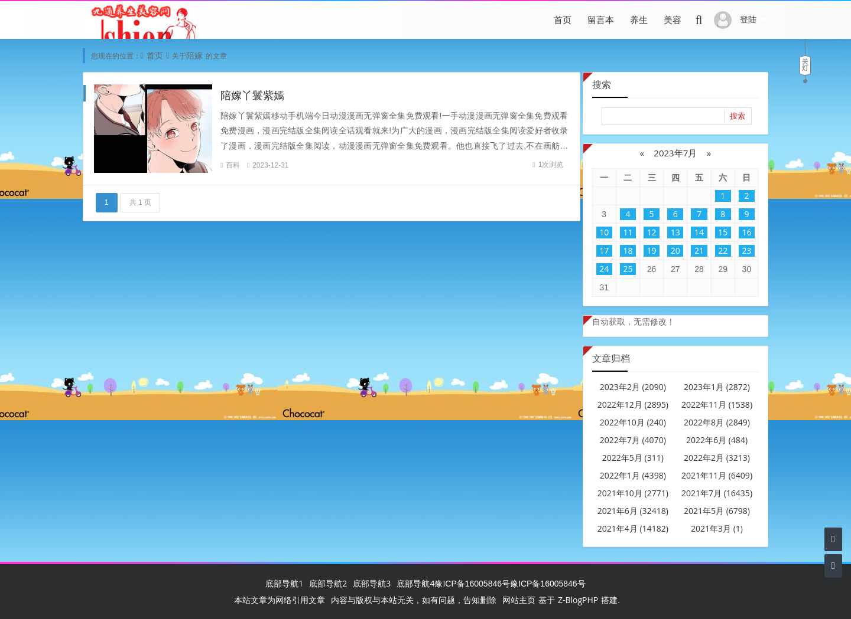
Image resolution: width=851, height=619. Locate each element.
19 (652, 250)
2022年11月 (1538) (716, 404)
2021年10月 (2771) (632, 493)
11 (627, 232)
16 (746, 232)
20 (675, 250)
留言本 (600, 19)
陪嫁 (194, 55)
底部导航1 (284, 583)
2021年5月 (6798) (717, 510)
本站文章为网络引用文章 (279, 599)
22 (722, 250)
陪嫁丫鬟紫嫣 (252, 95)
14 (699, 232)
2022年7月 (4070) (633, 440)
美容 (672, 19)
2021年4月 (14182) (632, 528)
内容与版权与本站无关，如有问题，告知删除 (413, 599)
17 (604, 250)
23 (746, 250)
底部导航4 (415, 583)
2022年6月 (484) (717, 440)
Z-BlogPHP (578, 599)
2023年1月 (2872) (717, 386)
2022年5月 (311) (633, 457)
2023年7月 (675, 153)
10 (604, 232)
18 (627, 250)
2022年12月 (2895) (632, 404)
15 (722, 232)
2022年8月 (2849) (717, 422)
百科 (233, 165)
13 (675, 232)
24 (604, 268)
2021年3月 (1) (717, 528)
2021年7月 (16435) (716, 493)
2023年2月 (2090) (633, 386)
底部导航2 (328, 583)
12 (652, 232)
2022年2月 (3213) (717, 457)
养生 (639, 19)
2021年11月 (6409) (716, 475)
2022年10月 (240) (633, 422)
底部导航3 (372, 583)
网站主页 (518, 599)
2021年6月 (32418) (632, 510)
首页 (562, 19)
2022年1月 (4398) (633, 475)
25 (627, 268)
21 (699, 250)
